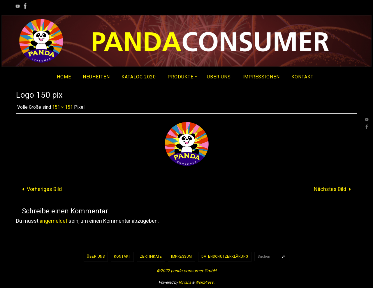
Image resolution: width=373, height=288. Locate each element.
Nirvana (185, 282)
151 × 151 (62, 107)
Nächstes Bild (333, 189)
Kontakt (122, 256)
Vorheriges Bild (41, 189)
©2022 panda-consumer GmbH (187, 270)
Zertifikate (151, 256)
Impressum (181, 256)
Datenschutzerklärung (224, 256)
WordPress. (204, 282)
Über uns (96, 256)
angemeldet (53, 221)
